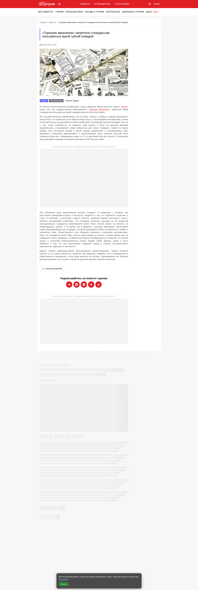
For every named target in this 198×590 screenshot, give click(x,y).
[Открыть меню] (59, 4)
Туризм (59, 12)
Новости (85, 4)
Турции (124, 107)
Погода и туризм (94, 12)
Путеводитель (102, 4)
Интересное (113, 12)
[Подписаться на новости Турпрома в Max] (76, 284)
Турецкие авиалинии (99, 109)
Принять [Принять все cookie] (63, 584)
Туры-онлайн (121, 4)
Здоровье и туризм (133, 12)
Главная (43, 22)
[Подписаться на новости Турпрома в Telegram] (69, 284)
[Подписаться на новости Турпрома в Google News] (98, 284)
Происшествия (74, 12)
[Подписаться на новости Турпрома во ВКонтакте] (84, 284)
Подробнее (63, 579)
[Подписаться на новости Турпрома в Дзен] (91, 284)
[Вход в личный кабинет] (156, 4)
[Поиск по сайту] (149, 4)
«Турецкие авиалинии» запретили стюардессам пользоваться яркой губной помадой (93, 22)
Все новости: (45, 12)
